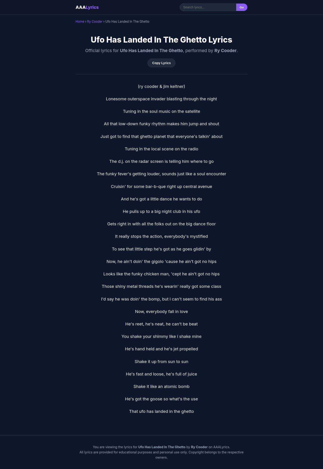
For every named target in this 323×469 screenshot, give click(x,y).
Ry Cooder (94, 21)
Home (80, 21)
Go (242, 7)
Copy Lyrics (161, 63)
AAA (87, 7)
